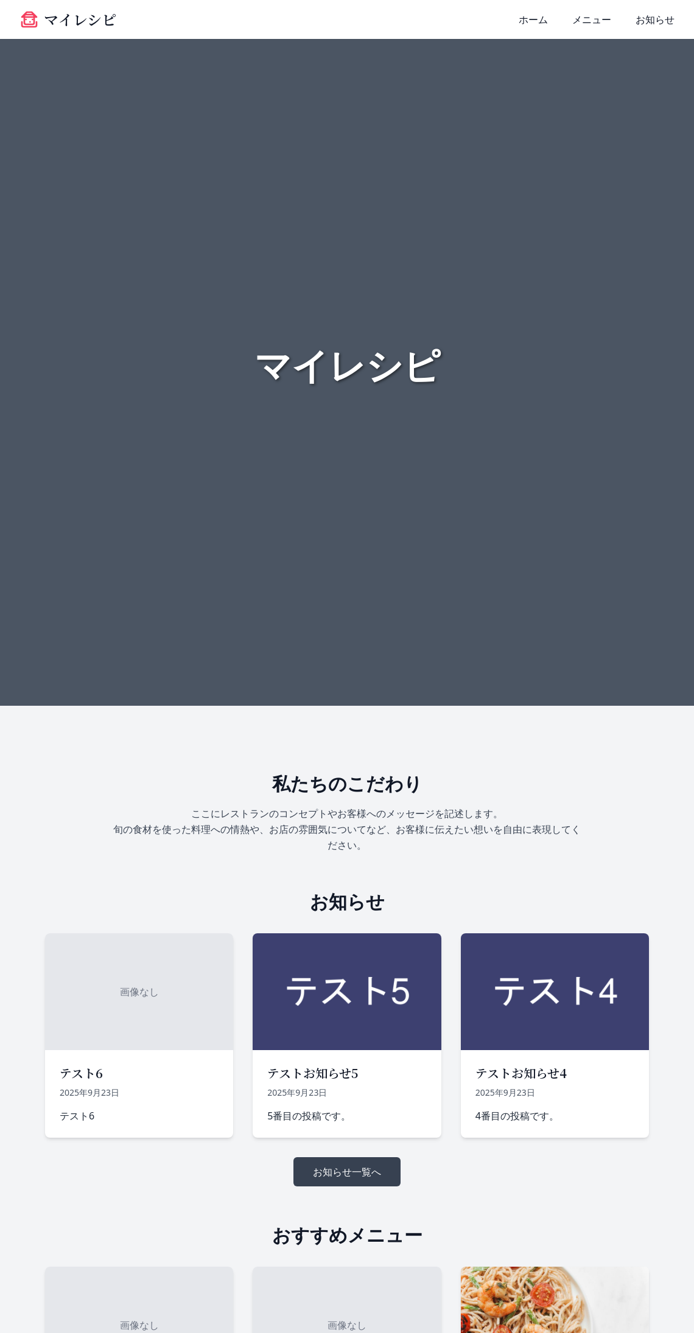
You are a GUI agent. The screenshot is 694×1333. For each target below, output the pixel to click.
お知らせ (655, 19)
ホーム (533, 19)
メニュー (591, 19)
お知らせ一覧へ (347, 1171)
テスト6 (81, 1073)
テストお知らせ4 (521, 1073)
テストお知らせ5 (312, 1073)
